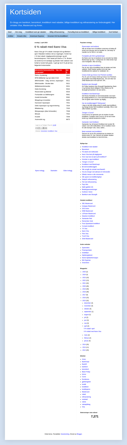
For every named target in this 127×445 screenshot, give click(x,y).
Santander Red (87, 218)
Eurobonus (85, 379)
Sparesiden (86, 248)
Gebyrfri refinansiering (89, 179)
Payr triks (85, 184)
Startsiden (54, 171)
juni (85, 320)
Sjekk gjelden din (87, 187)
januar (86, 341)
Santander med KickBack (90, 122)
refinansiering (86, 397)
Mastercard (85, 392)
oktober (87, 309)
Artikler (10, 36)
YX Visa (84, 228)
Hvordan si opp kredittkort (90, 159)
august (86, 314)
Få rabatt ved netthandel (90, 152)
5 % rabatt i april (89, 328)
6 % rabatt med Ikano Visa (92, 331)
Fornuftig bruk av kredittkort (78, 32)
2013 (84, 347)
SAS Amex (85, 208)
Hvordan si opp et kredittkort (91, 65)
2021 (84, 283)
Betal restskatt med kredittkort (92, 131)
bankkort (85, 367)
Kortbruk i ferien (87, 192)
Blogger (79, 434)
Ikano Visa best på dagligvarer (92, 154)
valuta (84, 402)
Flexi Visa (85, 233)
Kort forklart (113, 32)
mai (85, 323)
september (88, 311)
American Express (37, 36)
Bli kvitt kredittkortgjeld (89, 167)
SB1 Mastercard (87, 203)
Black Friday (86, 372)
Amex (84, 359)
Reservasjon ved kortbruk (90, 46)
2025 (84, 272)
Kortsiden (25, 12)
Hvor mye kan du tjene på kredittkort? (94, 157)
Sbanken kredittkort (88, 216)
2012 (84, 350)
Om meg (18, 32)
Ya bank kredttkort (88, 226)
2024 (84, 274)
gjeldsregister (86, 382)
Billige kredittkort (99, 32)
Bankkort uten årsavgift (89, 84)
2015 (84, 300)
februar (86, 338)
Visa (56, 131)
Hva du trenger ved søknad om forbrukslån (96, 172)
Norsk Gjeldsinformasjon (90, 258)
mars (86, 335)
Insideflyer (85, 253)
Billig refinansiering (57, 32)
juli (85, 317)
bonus (84, 374)
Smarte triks (21, 36)
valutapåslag (86, 404)
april (85, 326)
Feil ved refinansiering (89, 182)
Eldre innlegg (68, 171)
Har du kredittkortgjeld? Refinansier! (94, 103)
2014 (84, 344)
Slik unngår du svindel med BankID (93, 169)
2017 (84, 295)
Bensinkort (85, 149)
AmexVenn (85, 263)
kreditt (84, 384)
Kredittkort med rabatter (90, 147)
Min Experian (86, 260)
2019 (84, 289)
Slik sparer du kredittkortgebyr (92, 177)
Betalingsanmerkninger (89, 189)
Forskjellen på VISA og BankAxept (93, 56)
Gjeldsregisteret (87, 255)
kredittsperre (86, 389)
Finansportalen (87, 250)
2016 (84, 297)
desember (87, 303)
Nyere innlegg (39, 171)
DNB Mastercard (87, 211)
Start (10, 32)
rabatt (84, 394)
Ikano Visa (85, 231)
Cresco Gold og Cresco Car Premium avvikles (97, 75)
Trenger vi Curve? (88, 113)
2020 (84, 286)
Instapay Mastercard (88, 206)
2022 (84, 280)
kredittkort (51, 131)
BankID (84, 364)
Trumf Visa (85, 236)
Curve (84, 377)
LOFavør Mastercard (89, 213)
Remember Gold (87, 221)
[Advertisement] (53, 151)
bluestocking (65, 434)
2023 (84, 277)
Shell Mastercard (87, 239)
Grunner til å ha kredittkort (58, 36)
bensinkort (44, 131)
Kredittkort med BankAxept (91, 94)
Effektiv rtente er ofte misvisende (92, 174)
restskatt (85, 399)
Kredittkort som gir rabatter (36, 32)
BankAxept (85, 362)
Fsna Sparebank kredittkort (91, 223)
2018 (84, 292)
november (87, 306)
